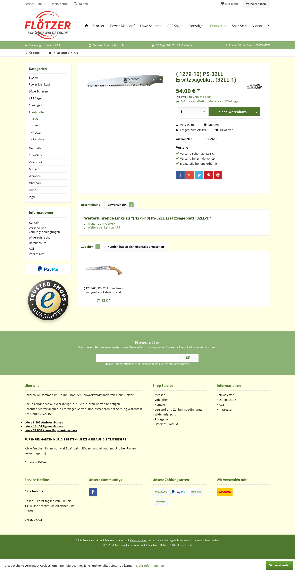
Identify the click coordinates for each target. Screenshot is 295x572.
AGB (32, 248)
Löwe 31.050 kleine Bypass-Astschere (51, 430)
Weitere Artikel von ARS (102, 227)
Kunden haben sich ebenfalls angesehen (136, 247)
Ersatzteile (36, 112)
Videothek (35, 162)
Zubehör (90, 247)
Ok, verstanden (279, 565)
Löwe (35, 126)
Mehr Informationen (150, 565)
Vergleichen (186, 125)
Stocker (34, 77)
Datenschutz (37, 243)
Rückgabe (161, 419)
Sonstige (38, 139)
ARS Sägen (36, 98)
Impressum (36, 254)
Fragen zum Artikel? (191, 130)
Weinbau (35, 176)
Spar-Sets (35, 155)
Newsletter (226, 395)
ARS (35, 119)
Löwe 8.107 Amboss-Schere (44, 422)
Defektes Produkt (166, 424)
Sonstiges (35, 105)
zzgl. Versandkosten (200, 96)
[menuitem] (256, 4)
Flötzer (37, 132)
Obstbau (35, 183)
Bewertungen (121, 204)
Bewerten (224, 130)
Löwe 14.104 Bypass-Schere (44, 426)
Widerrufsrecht (39, 237)
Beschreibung (90, 205)
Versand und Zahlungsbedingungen (44, 230)
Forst (32, 190)
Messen (34, 169)
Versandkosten (138, 540)
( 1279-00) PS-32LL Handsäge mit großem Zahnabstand (103, 290)
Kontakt (34, 222)
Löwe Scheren (38, 91)
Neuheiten (36, 148)
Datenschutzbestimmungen (131, 364)
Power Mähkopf (39, 84)
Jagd (32, 197)
